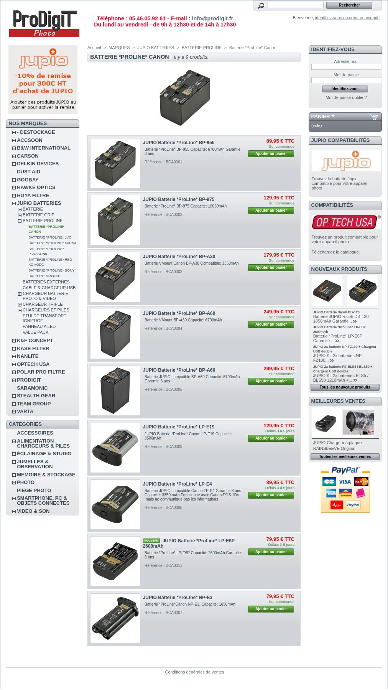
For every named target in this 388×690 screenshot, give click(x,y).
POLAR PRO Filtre (41, 372)
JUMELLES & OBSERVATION (35, 464)
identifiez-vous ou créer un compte (347, 17)
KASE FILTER (33, 348)
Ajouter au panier (271, 154)
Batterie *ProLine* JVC (49, 237)
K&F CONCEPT (35, 340)
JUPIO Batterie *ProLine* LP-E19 (179, 427)
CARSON (27, 156)
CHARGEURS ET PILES (46, 310)
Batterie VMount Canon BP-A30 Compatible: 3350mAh (192, 263)
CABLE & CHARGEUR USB (49, 287)
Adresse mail (346, 61)
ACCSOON (29, 140)
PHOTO (26, 482)
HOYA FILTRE (33, 195)
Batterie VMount (44, 276)
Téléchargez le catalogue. (336, 252)
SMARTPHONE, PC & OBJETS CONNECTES (43, 500)
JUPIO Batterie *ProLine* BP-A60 (179, 313)
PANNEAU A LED (39, 326)
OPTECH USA (33, 364)
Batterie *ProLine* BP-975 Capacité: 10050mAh (186, 206)
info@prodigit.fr (212, 18)
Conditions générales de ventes (194, 672)
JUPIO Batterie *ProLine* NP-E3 (177, 597)
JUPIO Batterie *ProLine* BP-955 (179, 142)
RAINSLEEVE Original (334, 448)
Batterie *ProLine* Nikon (52, 243)
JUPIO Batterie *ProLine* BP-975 (179, 199)
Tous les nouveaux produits (345, 387)
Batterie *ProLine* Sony (51, 270)
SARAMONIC (32, 388)
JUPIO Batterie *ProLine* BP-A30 (179, 256)
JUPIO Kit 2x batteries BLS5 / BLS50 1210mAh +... (340, 377)
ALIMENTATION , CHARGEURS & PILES (43, 443)
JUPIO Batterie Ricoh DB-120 (336, 312)
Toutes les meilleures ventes (345, 457)
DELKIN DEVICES (38, 163)
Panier (320, 116)
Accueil (94, 47)
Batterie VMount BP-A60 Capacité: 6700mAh (184, 320)
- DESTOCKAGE (36, 132)
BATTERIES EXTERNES (46, 282)
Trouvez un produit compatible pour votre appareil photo (345, 239)
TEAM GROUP (34, 404)
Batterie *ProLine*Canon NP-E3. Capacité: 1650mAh (190, 604)
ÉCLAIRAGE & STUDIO (44, 453)
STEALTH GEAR (36, 396)
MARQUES (119, 47)
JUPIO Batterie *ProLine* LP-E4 (177, 484)
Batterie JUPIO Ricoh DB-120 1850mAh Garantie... (341, 318)
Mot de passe (346, 74)
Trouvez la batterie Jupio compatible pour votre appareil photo (340, 183)
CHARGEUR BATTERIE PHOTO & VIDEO (45, 296)
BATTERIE (33, 209)
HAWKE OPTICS (36, 187)
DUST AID (28, 172)
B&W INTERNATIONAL (44, 148)
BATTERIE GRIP (38, 214)
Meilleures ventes (338, 401)
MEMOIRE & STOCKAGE (46, 475)
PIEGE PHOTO (34, 490)
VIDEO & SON (33, 511)
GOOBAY (28, 180)
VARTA (25, 411)
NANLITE (27, 356)
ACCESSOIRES (35, 433)
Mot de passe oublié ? (346, 97)
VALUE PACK (35, 332)
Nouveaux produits (339, 269)
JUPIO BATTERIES (39, 203)
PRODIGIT (29, 380)
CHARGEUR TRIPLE (42, 304)
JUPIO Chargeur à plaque (337, 442)
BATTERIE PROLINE (42, 220)
